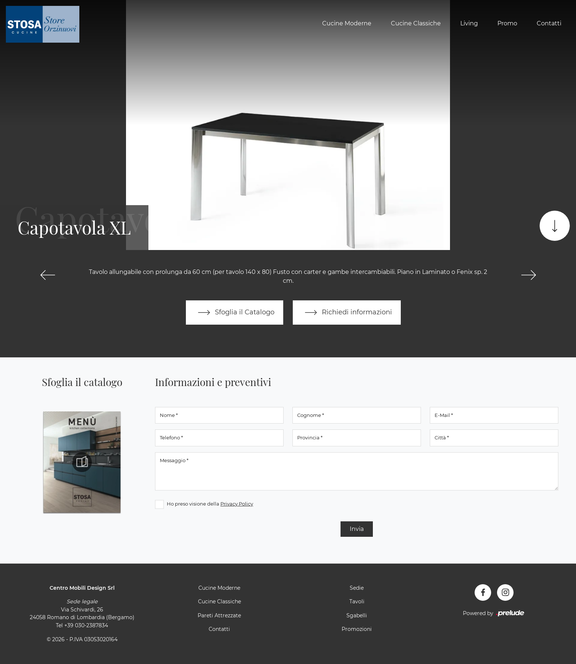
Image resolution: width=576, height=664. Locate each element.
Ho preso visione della (210, 504)
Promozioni (357, 629)
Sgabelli (356, 615)
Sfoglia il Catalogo (234, 312)
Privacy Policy (236, 504)
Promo (507, 23)
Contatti (549, 23)
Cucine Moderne (346, 23)
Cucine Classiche (416, 23)
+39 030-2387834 (86, 625)
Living (469, 23)
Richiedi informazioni (347, 312)
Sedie (357, 588)
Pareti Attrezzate (219, 615)
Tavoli (356, 601)
